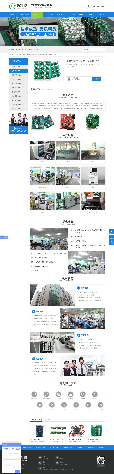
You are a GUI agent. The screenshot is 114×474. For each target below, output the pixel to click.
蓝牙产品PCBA (37, 14)
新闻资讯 (81, 14)
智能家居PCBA (25, 14)
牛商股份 (22, 468)
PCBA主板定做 (28, 49)
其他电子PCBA (16, 109)
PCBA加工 (36, 49)
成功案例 (72, 14)
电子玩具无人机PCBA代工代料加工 (79, 439)
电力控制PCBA (16, 96)
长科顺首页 (13, 14)
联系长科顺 (100, 14)
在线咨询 (96, 79)
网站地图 (101, 447)
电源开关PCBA (16, 100)
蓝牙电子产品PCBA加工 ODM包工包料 (46, 54)
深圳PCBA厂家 (19, 49)
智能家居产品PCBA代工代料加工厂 (41, 439)
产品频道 (22, 54)
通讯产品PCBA (16, 92)
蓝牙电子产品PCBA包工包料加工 (59, 439)
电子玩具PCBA (16, 104)
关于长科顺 (90, 14)
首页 (17, 54)
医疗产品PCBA (16, 83)
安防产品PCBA (16, 75)
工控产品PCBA (16, 79)
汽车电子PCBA (16, 87)
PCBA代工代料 (49, 14)
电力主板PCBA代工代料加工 (96, 439)
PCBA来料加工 (61, 14)
